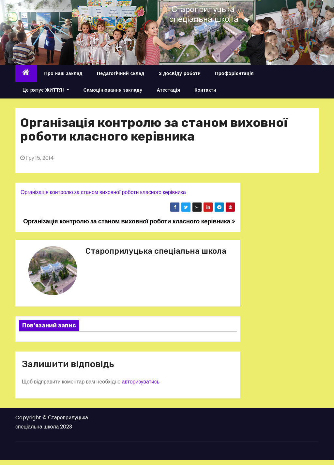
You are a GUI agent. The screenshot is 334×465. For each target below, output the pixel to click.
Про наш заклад (63, 73)
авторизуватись (140, 381)
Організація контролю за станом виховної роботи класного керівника (103, 192)
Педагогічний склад (120, 73)
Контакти (205, 90)
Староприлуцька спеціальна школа (155, 251)
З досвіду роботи (180, 73)
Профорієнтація (234, 73)
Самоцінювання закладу (113, 90)
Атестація (168, 90)
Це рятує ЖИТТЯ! (46, 90)
